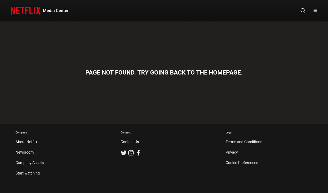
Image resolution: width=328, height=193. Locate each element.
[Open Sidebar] (315, 11)
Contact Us (129, 142)
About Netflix (26, 142)
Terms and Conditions (244, 142)
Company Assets (30, 163)
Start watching (28, 173)
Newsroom (25, 152)
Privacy (232, 152)
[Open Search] (302, 10)
